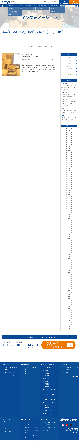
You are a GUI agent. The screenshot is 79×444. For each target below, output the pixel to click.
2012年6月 (66, 312)
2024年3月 (66, 142)
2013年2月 (66, 304)
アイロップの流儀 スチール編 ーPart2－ (68, 112)
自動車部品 (48, 407)
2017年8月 (66, 276)
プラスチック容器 (49, 394)
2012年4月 (66, 316)
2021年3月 (66, 208)
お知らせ (5, 32)
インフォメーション (10, 6)
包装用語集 (8, 431)
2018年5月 (66, 264)
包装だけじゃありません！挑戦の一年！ (68, 95)
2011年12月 (66, 320)
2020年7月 (66, 224)
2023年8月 (66, 154)
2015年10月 (66, 290)
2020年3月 (66, 228)
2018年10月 (66, 258)
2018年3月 (66, 266)
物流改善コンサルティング (12, 367)
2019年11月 (66, 236)
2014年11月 (66, 294)
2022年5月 (66, 180)
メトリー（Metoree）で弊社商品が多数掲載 (68, 119)
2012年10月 (66, 308)
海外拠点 (66, 369)
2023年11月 (66, 148)
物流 (22, 32)
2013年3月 (66, 302)
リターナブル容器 (49, 402)
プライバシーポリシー (50, 430)
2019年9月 (66, 240)
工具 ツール (48, 410)
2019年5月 (66, 246)
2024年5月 (66, 138)
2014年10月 (66, 296)
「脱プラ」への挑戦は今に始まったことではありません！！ (68, 103)
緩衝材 (46, 405)
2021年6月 (66, 202)
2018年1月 (66, 268)
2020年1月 (66, 232)
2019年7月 (66, 242)
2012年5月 (66, 314)
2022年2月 (66, 186)
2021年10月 (66, 194)
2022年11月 (66, 170)
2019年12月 (66, 234)
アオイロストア (29, 422)
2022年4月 (66, 182)
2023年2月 (66, 166)
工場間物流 (48, 375)
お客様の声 (40, 32)
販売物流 (47, 381)
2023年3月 (66, 164)
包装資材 (30, 32)
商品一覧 (27, 424)
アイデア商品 (48, 413)
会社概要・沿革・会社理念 (71, 367)
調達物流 (47, 373)
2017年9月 (66, 274)
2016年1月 (66, 288)
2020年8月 (66, 222)
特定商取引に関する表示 (31, 427)
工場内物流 (48, 378)
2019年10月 (66, 238)
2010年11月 (66, 328)
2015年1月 (66, 292)
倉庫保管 (47, 386)
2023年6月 (66, 158)
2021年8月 (66, 198)
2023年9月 (66, 152)
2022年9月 (66, 172)
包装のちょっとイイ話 (10, 428)
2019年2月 (66, 252)
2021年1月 (66, 212)
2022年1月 (66, 188)
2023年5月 (66, 160)
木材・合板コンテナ (50, 399)
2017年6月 (66, 280)
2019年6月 (66, 244)
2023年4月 (66, 162)
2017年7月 (66, 278)
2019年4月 (66, 248)
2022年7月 (66, 176)
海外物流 (47, 370)
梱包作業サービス (9, 375)
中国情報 (59, 32)
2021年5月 (66, 204)
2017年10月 (66, 272)
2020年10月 (66, 218)
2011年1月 (66, 324)
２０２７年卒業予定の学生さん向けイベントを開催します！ (68, 87)
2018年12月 (66, 254)
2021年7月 (66, 200)
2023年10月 (66, 150)
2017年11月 (66, 270)
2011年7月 (66, 322)
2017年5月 (66, 282)
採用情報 (66, 372)
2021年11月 (66, 192)
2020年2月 (66, 230)
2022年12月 (66, 168)
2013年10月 (66, 298)
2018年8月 (66, 260)
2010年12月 (66, 326)
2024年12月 (66, 130)
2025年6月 (66, 128)
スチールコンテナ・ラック (49, 390)
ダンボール (48, 397)
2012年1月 (66, 318)
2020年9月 (66, 220)
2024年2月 (66, 144)
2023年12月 (66, 146)
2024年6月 (66, 136)
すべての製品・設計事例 (51, 367)
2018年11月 (66, 256)
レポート (50, 32)
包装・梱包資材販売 (10, 372)
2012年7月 (66, 310)
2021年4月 (66, 206)
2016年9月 (66, 284)
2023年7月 (66, 156)
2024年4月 (66, 140)
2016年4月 (66, 286)
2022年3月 (66, 184)
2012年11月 (66, 306)
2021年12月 (66, 190)
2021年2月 (66, 210)
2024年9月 (66, 132)
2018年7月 (66, 262)
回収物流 (47, 384)
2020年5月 (66, 226)
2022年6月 (66, 178)
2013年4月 (66, 300)
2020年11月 (66, 216)
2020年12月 (66, 214)
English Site (75, 376)
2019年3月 (66, 250)
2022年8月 (66, 174)
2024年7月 (66, 134)
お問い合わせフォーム (50, 427)
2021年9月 (66, 196)
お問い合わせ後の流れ (50, 422)
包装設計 (15, 32)
